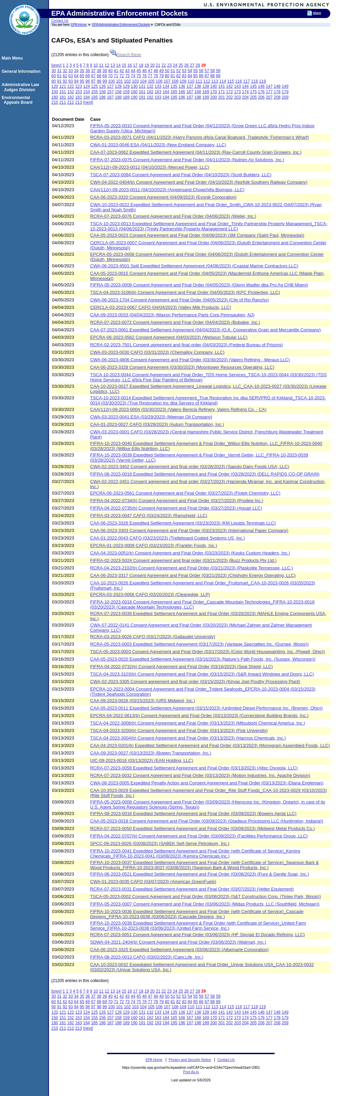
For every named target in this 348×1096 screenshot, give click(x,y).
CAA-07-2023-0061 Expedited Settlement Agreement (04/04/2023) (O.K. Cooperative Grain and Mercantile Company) (205, 329)
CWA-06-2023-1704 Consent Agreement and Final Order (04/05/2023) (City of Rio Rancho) (179, 299)
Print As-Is (191, 1072)
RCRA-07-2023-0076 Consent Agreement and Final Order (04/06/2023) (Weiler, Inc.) (173, 216)
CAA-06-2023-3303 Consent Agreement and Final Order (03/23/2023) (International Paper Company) (189, 530)
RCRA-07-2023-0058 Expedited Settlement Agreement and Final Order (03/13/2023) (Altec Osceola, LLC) (194, 767)
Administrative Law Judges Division (21, 87)
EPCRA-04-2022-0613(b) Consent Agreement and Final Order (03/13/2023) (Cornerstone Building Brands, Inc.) (199, 715)
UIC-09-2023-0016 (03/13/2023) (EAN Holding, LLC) (141, 760)
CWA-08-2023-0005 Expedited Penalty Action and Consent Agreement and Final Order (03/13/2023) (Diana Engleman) (206, 782)
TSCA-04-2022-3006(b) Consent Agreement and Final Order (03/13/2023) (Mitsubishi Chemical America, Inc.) (197, 723)
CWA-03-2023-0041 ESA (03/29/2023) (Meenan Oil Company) (151, 416)
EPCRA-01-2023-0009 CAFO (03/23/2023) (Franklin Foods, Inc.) (153, 545)
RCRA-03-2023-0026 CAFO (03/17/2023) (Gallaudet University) (152, 636)
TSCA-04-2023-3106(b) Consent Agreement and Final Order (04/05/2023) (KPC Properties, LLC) (185, 292)
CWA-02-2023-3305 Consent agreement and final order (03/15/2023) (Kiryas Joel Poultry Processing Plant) (195, 681)
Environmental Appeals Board (18, 100)
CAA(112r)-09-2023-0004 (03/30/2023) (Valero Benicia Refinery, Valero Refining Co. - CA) (178, 409)
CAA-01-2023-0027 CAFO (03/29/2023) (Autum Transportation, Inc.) (157, 424)
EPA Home (79, 25)
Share (317, 13)
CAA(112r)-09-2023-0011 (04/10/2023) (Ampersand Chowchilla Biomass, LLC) (167, 189)
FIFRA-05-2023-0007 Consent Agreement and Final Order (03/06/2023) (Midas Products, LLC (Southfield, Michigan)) (204, 904)
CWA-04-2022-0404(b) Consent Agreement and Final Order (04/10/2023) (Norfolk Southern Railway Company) (198, 182)
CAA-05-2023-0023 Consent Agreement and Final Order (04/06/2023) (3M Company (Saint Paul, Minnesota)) (197, 235)
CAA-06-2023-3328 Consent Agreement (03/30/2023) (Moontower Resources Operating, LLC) (182, 367)
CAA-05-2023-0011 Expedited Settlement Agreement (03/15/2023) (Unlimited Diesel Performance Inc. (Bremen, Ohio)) (206, 708)
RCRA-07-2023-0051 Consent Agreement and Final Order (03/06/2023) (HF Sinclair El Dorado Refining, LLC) (197, 934)
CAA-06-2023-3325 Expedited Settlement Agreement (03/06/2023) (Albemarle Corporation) (179, 949)
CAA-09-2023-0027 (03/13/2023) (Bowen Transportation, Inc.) (150, 752)
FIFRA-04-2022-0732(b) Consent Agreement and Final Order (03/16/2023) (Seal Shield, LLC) (181, 666)
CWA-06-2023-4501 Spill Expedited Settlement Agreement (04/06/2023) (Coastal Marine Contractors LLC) (194, 265)
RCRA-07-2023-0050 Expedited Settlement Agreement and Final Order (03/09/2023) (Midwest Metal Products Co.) (202, 828)
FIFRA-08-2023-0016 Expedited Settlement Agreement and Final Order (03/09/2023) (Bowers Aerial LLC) (193, 813)
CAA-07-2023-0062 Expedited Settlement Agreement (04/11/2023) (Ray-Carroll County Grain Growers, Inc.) (195, 152)
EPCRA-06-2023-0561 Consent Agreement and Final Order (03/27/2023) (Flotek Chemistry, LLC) (185, 493)
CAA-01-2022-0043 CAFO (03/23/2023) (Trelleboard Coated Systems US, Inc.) (167, 538)
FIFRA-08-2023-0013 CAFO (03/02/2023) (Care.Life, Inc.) (146, 957)
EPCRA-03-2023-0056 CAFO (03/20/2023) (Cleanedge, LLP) (150, 594)
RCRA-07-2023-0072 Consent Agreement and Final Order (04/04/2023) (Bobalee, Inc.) (175, 322)
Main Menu (13, 58)
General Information (22, 71)
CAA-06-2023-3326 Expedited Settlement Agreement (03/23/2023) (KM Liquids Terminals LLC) (183, 523)
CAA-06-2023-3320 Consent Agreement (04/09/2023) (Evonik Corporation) (163, 197)
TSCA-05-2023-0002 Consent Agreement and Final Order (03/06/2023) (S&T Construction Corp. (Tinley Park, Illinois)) (205, 896)
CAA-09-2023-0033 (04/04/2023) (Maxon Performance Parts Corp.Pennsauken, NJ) (172, 314)
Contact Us (59, 20)
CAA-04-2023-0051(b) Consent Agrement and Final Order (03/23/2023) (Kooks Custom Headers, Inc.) (190, 552)
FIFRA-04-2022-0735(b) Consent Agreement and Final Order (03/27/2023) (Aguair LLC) (176, 508)
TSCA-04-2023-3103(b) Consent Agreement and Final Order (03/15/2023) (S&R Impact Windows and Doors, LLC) (202, 674)
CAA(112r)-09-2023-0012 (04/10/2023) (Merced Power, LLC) (149, 167)
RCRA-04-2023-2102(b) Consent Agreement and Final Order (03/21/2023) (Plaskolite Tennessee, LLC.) (191, 567)
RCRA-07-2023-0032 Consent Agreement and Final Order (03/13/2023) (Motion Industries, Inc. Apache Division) (200, 775)
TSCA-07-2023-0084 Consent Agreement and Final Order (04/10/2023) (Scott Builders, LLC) (180, 174)
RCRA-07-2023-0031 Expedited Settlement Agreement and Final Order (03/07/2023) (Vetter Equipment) (192, 889)
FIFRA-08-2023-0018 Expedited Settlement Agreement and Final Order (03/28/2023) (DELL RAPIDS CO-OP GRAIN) (204, 474)
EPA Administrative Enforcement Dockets (121, 25)
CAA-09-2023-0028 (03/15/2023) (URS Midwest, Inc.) (142, 700)
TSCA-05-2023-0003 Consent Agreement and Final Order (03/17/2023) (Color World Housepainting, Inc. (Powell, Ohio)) (207, 651)
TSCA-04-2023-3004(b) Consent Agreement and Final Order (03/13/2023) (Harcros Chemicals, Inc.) (188, 738)
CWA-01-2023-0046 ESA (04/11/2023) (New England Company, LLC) (158, 144)
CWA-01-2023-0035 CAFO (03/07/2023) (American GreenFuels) (153, 881)
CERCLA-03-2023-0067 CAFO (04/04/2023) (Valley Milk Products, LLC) (160, 307)
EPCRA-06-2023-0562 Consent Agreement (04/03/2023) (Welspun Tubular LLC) (168, 337)
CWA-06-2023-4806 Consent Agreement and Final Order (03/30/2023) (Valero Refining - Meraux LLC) (190, 359)
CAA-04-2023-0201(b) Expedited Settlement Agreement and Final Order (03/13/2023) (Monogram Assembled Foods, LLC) (210, 745)
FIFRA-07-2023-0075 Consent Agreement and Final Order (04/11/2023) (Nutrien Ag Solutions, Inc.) (187, 159)
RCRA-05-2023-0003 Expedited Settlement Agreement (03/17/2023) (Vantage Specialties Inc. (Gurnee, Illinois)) (199, 644)
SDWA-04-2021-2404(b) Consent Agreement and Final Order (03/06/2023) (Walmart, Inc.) (178, 942)
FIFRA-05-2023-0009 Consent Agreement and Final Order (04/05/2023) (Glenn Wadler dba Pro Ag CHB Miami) (199, 284)
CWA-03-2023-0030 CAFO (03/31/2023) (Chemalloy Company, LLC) (157, 352)
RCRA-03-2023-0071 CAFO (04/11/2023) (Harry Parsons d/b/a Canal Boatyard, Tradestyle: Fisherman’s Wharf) (199, 137)
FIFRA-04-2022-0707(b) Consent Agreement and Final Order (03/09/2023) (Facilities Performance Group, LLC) (199, 835)
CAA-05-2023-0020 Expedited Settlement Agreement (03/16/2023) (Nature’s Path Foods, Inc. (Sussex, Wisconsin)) (202, 659)
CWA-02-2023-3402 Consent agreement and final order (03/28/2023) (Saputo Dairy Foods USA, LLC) (189, 466)
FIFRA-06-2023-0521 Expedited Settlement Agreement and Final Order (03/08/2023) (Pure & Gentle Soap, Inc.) (199, 874)
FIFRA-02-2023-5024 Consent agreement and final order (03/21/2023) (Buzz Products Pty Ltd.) (183, 560)
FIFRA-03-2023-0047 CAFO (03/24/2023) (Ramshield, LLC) (148, 515)
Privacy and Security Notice (190, 1060)
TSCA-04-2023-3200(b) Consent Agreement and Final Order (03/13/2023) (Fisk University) (178, 730)
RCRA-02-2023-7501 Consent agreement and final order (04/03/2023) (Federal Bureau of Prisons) (186, 344)
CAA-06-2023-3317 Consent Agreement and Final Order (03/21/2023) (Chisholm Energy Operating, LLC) (193, 575)
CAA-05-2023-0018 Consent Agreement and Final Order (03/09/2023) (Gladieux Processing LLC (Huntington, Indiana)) (206, 821)
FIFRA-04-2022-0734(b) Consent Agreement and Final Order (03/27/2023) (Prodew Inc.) (176, 500)
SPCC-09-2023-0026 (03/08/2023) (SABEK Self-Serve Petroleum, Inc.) (159, 843)
